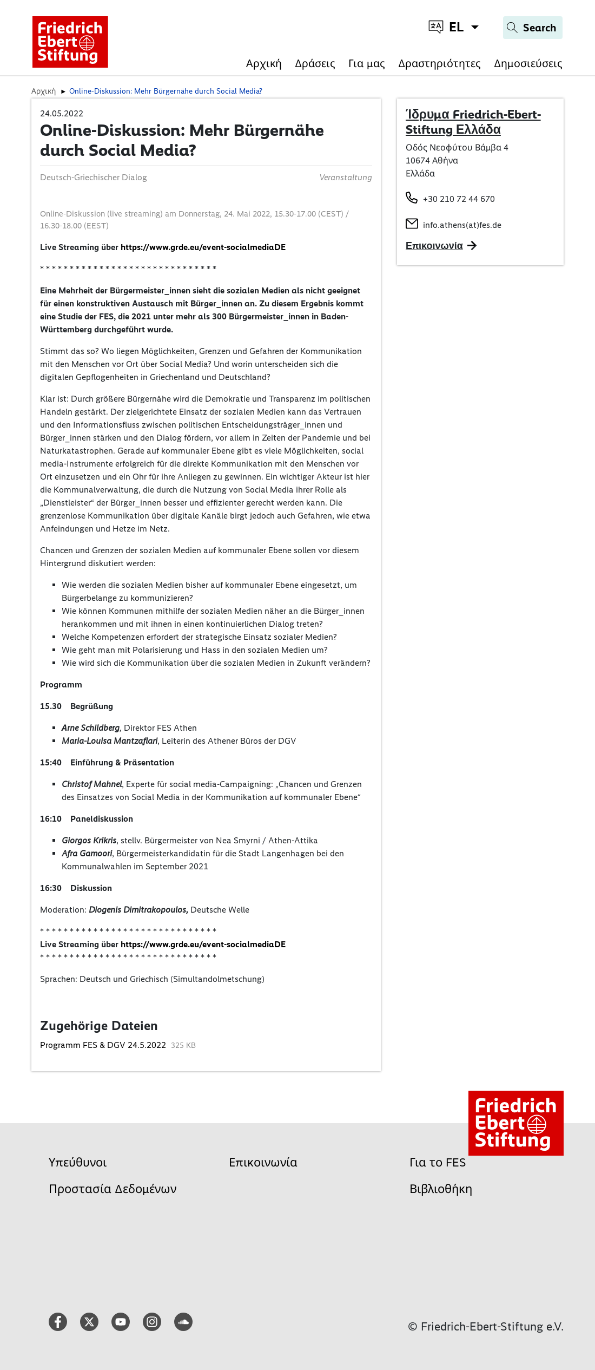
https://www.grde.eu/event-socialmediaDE (203, 247)
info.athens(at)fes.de (462, 225)
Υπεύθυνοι (78, 1162)
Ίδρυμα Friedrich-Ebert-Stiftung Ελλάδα (473, 122)
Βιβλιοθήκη (440, 1189)
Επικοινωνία (263, 1162)
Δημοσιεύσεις (528, 63)
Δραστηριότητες (439, 63)
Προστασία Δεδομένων (112, 1189)
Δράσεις (315, 63)
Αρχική (264, 63)
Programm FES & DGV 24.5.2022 (104, 1045)
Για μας (366, 63)
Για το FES (437, 1162)
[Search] (533, 27)
